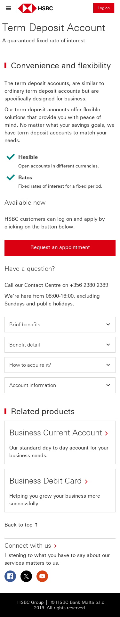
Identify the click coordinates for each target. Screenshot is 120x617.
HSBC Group (30, 602)
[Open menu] (10, 8)
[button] (60, 324)
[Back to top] (21, 524)
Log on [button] (104, 8)
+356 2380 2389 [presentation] (89, 285)
